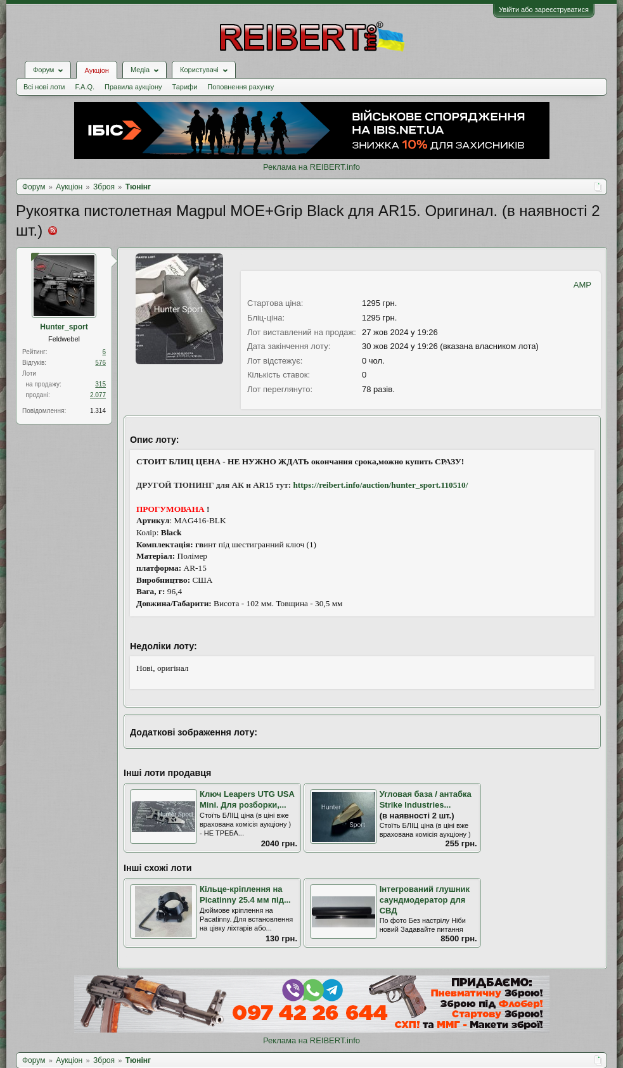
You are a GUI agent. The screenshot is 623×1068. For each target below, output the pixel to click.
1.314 (98, 410)
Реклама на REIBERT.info (311, 167)
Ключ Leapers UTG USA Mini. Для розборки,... (247, 799)
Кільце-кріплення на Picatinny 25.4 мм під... (245, 894)
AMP (582, 284)
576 (100, 362)
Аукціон (96, 70)
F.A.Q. (84, 87)
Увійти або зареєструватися (544, 9)
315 (100, 384)
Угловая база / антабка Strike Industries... (426, 799)
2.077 (98, 394)
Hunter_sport (63, 326)
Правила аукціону (133, 87)
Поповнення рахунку (240, 87)
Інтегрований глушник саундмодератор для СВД (425, 899)
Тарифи (185, 87)
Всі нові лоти (44, 87)
